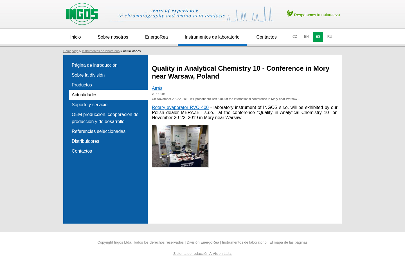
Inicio (75, 37)
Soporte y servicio (89, 104)
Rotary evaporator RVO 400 (180, 107)
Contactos (266, 37)
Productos (82, 85)
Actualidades (85, 94)
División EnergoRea (203, 242)
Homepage (70, 51)
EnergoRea (156, 37)
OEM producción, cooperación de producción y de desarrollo (105, 118)
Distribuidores (85, 141)
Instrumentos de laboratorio (212, 37)
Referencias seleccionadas (98, 131)
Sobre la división (88, 75)
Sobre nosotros (113, 37)
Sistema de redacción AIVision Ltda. (202, 253)
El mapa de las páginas (288, 242)
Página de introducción (95, 65)
